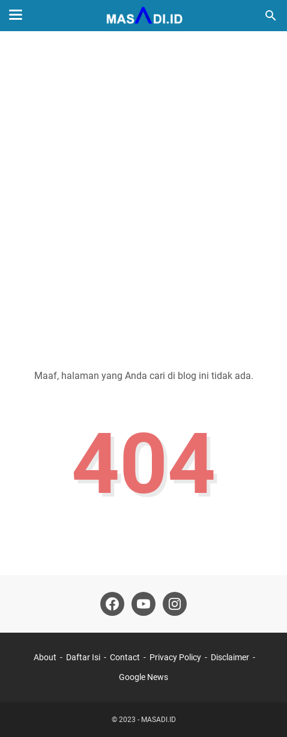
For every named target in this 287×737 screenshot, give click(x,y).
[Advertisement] (143, 192)
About (45, 657)
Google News (143, 677)
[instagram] (175, 604)
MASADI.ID (158, 719)
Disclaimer (230, 657)
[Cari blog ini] (271, 15)
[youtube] (143, 604)
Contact (125, 657)
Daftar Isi (83, 657)
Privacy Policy (175, 657)
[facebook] (112, 604)
